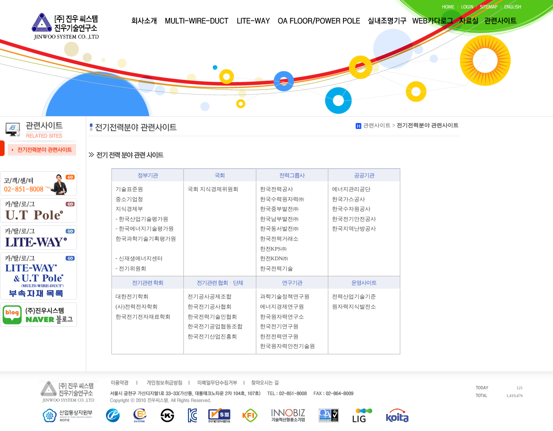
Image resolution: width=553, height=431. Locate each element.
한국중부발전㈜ (279, 209)
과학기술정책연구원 (285, 296)
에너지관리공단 (351, 189)
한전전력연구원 (279, 336)
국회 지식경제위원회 (213, 189)
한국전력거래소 (279, 238)
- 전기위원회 (131, 268)
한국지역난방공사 (354, 228)
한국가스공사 (348, 199)
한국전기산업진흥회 (212, 336)
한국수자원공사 (351, 209)
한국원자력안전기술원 (287, 346)
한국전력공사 (276, 189)
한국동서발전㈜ (279, 228)
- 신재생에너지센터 (139, 258)
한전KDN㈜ (274, 258)
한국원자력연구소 (282, 316)
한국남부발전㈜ (279, 219)
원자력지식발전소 (354, 306)
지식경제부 (129, 209)
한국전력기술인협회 (212, 316)
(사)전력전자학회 (137, 306)
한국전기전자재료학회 (143, 316)
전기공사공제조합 (210, 296)
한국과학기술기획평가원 (146, 238)
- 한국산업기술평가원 (142, 219)
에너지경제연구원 (282, 306)
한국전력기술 (276, 268)
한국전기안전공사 (354, 219)
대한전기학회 (132, 296)
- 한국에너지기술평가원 (145, 228)
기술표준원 (129, 189)
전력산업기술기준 (354, 296)
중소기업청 (129, 199)
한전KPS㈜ (273, 249)
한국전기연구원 (279, 326)
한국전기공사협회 (210, 306)
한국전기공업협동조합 (215, 326)
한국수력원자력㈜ (282, 199)
